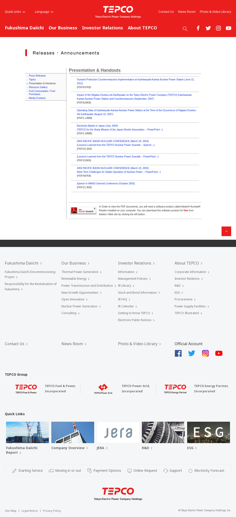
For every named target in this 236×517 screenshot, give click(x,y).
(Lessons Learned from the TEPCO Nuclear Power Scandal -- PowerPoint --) (118, 156)
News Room (187, 11)
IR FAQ (122, 299)
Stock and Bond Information (137, 293)
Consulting (68, 313)
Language (44, 11)
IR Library (124, 286)
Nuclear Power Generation (79, 306)
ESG (177, 293)
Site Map (10, 510)
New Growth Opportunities (79, 293)
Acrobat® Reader (83, 210)
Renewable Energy (73, 279)
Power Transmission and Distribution (87, 286)
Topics (32, 79)
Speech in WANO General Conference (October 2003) (106, 183)
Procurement (183, 299)
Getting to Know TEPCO (134, 313)
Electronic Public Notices (134, 320)
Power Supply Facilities (190, 306)
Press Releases (37, 75)
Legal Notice (29, 510)
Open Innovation (73, 299)
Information (126, 272)
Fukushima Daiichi (24, 28)
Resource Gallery (38, 87)
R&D (178, 286)
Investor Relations (102, 28)
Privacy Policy (52, 510)
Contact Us (166, 11)
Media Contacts (37, 98)
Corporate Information (190, 272)
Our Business (63, 28)
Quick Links (15, 11)
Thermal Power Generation (79, 272)
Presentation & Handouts (95, 70)
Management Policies (133, 279)
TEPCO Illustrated (187, 313)
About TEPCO (142, 28)
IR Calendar (126, 306)
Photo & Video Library (215, 11)
